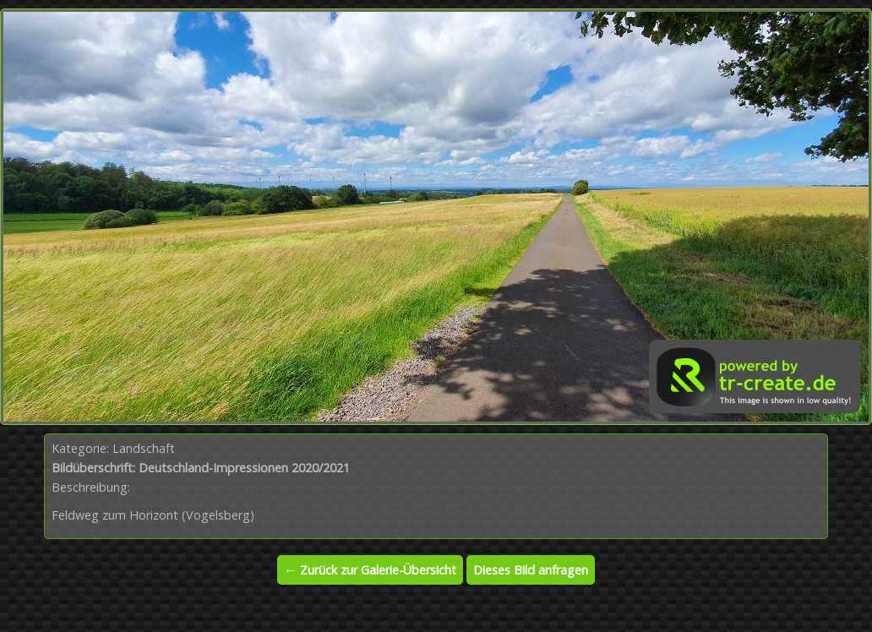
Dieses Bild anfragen (530, 570)
